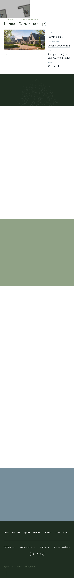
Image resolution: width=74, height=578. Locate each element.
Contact (66, 533)
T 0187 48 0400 (9, 547)
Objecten (26, 533)
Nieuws (57, 533)
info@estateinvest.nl (27, 547)
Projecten (16, 533)
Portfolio (37, 533)
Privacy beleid (30, 567)
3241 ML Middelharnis (62, 547)
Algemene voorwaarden (13, 567)
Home (6, 533)
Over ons (47, 533)
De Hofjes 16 (44, 547)
